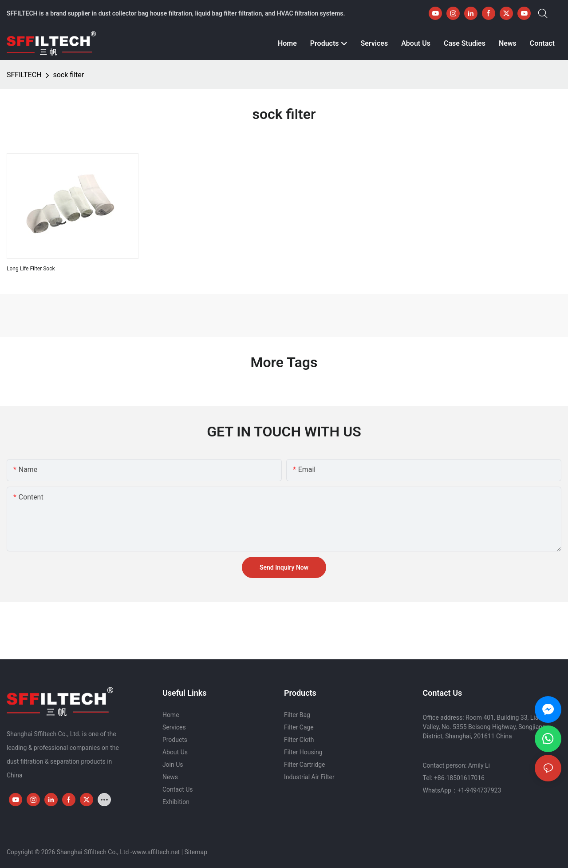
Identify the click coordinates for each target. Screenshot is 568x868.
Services (174, 727)
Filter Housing (303, 752)
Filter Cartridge (304, 764)
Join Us (172, 764)
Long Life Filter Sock (31, 269)
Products (174, 739)
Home (170, 714)
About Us (175, 752)
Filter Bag (297, 714)
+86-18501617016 (459, 777)
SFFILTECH (24, 75)
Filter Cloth (299, 739)
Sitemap (196, 852)
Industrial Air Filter (309, 777)
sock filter (68, 75)
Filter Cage (299, 727)
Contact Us (177, 789)
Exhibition (175, 801)
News (170, 777)
